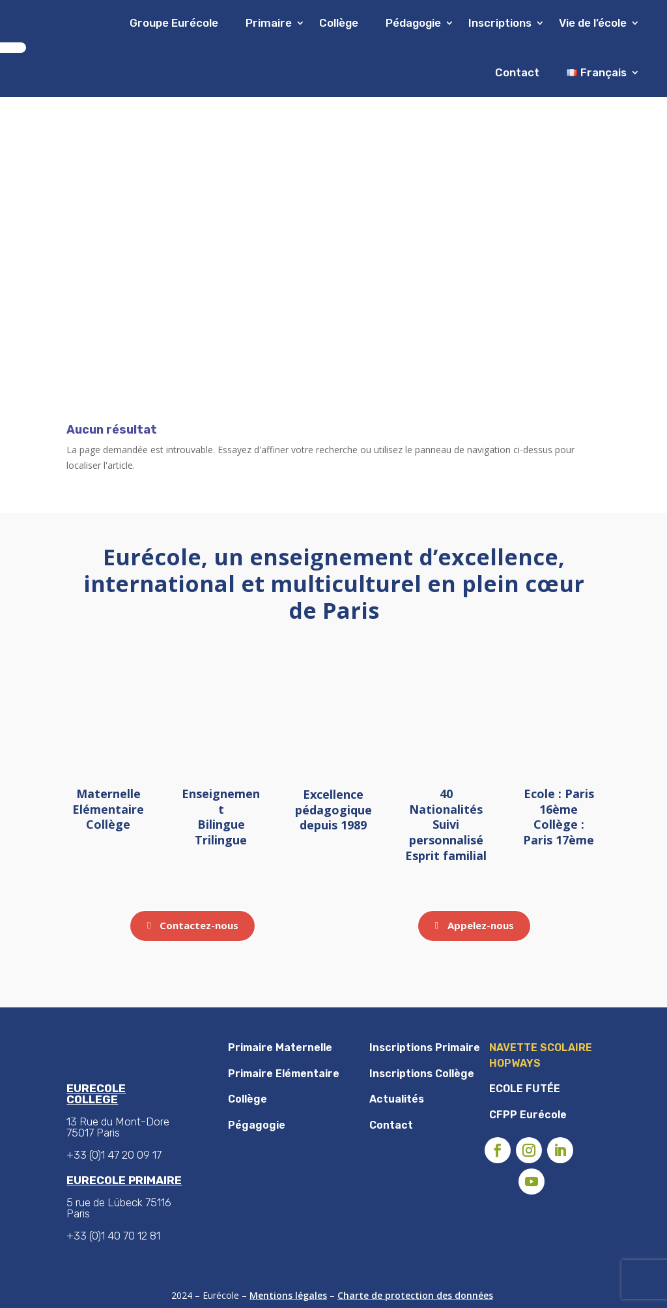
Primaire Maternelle (280, 1047)
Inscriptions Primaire (424, 1047)
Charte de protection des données (415, 1295)
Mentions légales (288, 1295)
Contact (517, 72)
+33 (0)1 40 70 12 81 (113, 1235)
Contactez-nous (199, 925)
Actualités (396, 1099)
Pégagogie (256, 1125)
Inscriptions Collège (421, 1073)
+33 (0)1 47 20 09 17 (114, 1154)
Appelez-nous (480, 925)
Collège (247, 1099)
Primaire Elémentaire (283, 1073)
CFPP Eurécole (528, 1114)
